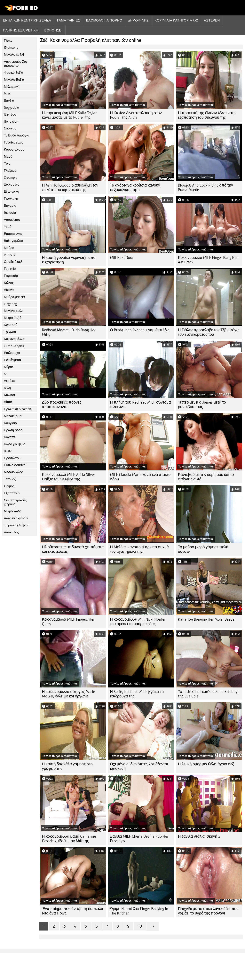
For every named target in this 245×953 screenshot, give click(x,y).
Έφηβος (10, 114)
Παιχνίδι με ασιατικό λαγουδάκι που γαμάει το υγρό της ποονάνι (208, 910)
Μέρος (8, 367)
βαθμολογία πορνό (104, 20)
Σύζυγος (10, 128)
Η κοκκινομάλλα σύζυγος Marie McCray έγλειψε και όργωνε (68, 693)
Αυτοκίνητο (12, 220)
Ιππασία (10, 212)
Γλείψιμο (10, 170)
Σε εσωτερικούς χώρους (15, 502)
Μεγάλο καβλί (14, 55)
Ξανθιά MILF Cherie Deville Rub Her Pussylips (139, 838)
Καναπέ (9, 437)
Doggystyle (11, 107)
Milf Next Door (122, 257)
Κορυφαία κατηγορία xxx (176, 20)
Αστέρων (212, 20)
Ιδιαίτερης (11, 47)
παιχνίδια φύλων (16, 518)
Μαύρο (9, 248)
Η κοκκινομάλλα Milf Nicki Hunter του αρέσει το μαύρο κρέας (138, 621)
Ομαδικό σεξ (13, 262)
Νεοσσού (10, 325)
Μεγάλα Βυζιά (14, 80)
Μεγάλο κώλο (14, 311)
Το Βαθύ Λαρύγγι (16, 135)
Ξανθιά (9, 100)
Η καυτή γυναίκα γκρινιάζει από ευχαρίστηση (68, 259)
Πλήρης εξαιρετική (20, 30)
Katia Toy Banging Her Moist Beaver (207, 619)
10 (140, 926)
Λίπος (8, 402)
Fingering (10, 304)
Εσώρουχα (12, 353)
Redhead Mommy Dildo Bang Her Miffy (69, 332)
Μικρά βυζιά (12, 318)
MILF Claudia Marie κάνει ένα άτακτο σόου (140, 476)
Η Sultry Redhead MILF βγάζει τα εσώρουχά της (137, 693)
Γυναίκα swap (13, 142)
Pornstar (9, 255)
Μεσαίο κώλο (13, 472)
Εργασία (10, 205)
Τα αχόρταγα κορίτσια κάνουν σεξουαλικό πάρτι (135, 187)
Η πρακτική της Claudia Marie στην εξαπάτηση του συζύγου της (207, 115)
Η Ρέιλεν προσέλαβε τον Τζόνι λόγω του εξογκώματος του (208, 332)
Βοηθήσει (53, 30)
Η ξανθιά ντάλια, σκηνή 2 (199, 836)
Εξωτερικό (11, 191)
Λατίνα (9, 290)
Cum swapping (14, 346)
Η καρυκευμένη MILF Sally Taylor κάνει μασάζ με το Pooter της (69, 115)
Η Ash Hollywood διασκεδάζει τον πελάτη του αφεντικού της (70, 187)
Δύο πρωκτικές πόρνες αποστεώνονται (61, 404)
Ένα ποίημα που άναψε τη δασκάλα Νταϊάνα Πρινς (72, 910)
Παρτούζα (11, 276)
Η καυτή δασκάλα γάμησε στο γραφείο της (67, 766)
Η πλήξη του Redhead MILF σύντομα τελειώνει (140, 404)
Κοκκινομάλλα (14, 339)
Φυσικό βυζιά (13, 72)
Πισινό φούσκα (15, 465)
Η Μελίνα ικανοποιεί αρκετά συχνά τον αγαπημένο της (139, 549)
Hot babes (11, 121)
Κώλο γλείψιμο (14, 444)
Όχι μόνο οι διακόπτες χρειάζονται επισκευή (139, 766)
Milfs (7, 94)
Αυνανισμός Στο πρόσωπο (15, 63)
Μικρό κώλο (12, 511)
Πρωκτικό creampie (18, 409)
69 (5, 374)
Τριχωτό (10, 332)
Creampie (10, 177)
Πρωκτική (11, 198)
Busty (8, 451)
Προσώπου (12, 458)
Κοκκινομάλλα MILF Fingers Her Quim (68, 621)
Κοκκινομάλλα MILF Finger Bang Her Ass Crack (208, 259)
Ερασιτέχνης (13, 234)
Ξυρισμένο (12, 184)
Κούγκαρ (10, 423)
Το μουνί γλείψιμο (16, 525)
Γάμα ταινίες (68, 20)
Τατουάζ (10, 479)
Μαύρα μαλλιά (14, 297)
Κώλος (9, 283)
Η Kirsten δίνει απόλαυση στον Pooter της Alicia (136, 115)
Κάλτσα (9, 395)
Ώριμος (9, 486)
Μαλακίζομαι (13, 416)
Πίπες (8, 40)
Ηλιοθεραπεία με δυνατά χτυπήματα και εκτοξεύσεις (73, 549)
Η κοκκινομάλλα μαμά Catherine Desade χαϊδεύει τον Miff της (69, 838)
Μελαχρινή (12, 87)
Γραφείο (10, 269)
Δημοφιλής (138, 20)
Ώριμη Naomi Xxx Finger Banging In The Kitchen (139, 910)
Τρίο (7, 163)
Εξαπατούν (12, 493)
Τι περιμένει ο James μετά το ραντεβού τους (202, 404)
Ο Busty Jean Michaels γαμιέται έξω (139, 330)
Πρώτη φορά (13, 430)
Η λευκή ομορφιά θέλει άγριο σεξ (206, 764)
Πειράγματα (12, 360)
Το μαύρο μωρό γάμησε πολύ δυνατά (203, 549)
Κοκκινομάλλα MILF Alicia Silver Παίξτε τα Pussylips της (68, 476)
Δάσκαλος (11, 532)
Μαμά (8, 156)
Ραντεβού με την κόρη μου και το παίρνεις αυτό (206, 476)
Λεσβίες (9, 381)
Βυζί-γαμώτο (13, 241)
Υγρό (7, 227)
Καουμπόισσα (14, 149)
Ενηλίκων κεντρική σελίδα (27, 20)
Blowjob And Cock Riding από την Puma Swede (205, 187)
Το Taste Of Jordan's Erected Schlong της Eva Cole (207, 693)
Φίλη (7, 388)
